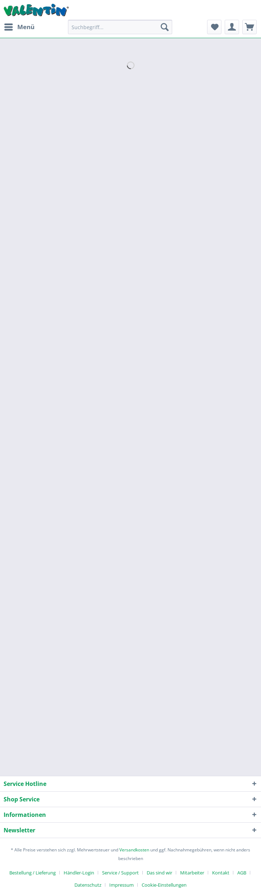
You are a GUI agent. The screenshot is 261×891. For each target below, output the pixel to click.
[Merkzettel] (214, 27)
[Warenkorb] (249, 27)
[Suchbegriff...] (120, 27)
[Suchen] (164, 27)
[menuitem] (19, 27)
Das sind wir (159, 872)
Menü (19, 26)
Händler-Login (79, 872)
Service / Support (120, 872)
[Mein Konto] (232, 27)
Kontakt (220, 872)
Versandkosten (134, 850)
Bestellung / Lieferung (32, 872)
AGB (241, 872)
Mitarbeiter (192, 872)
